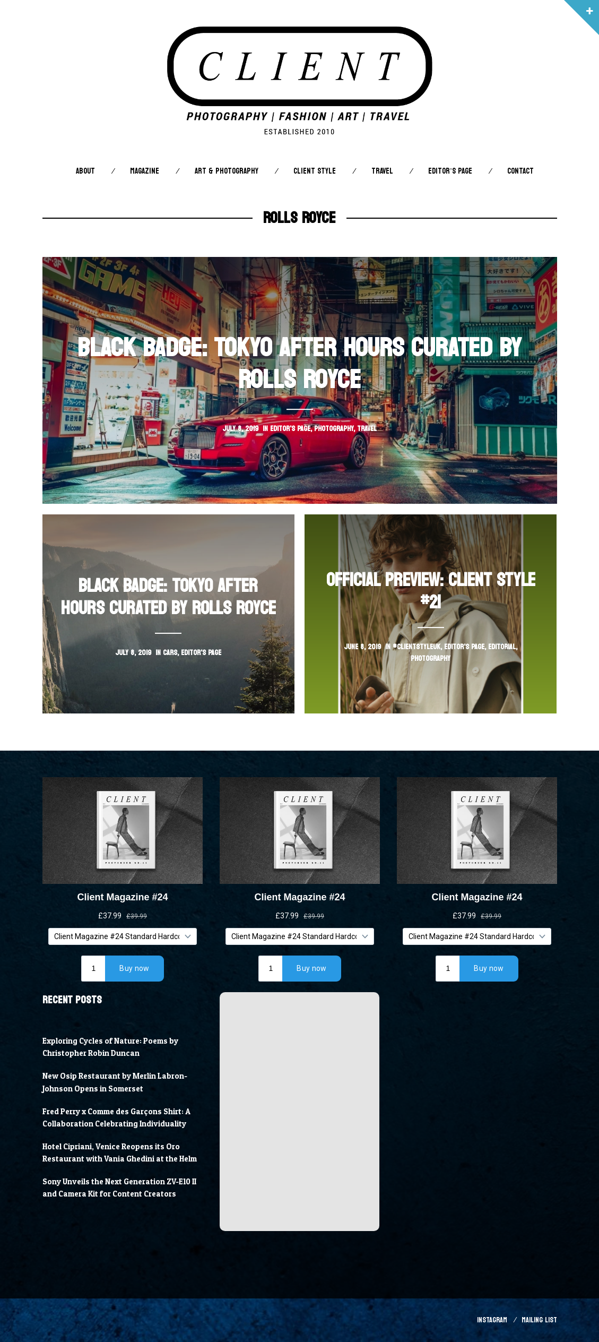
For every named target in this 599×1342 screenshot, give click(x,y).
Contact (520, 171)
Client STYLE (314, 171)
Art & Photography (226, 171)
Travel (382, 171)
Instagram (492, 1320)
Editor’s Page (450, 171)
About (85, 171)
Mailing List (539, 1320)
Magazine (144, 171)
